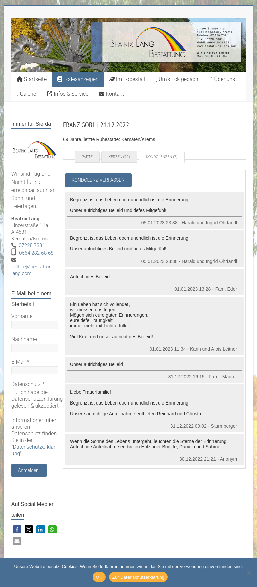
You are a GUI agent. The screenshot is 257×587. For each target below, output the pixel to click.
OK (99, 577)
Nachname (24, 339)
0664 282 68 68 (36, 253)
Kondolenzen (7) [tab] (162, 157)
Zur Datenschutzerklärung (138, 577)
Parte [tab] (87, 157)
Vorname (22, 316)
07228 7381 (32, 245)
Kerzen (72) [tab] (119, 157)
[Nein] (248, 572)
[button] (17, 529)
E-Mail (20, 362)
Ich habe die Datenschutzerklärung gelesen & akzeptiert (37, 399)
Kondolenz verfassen (98, 180)
